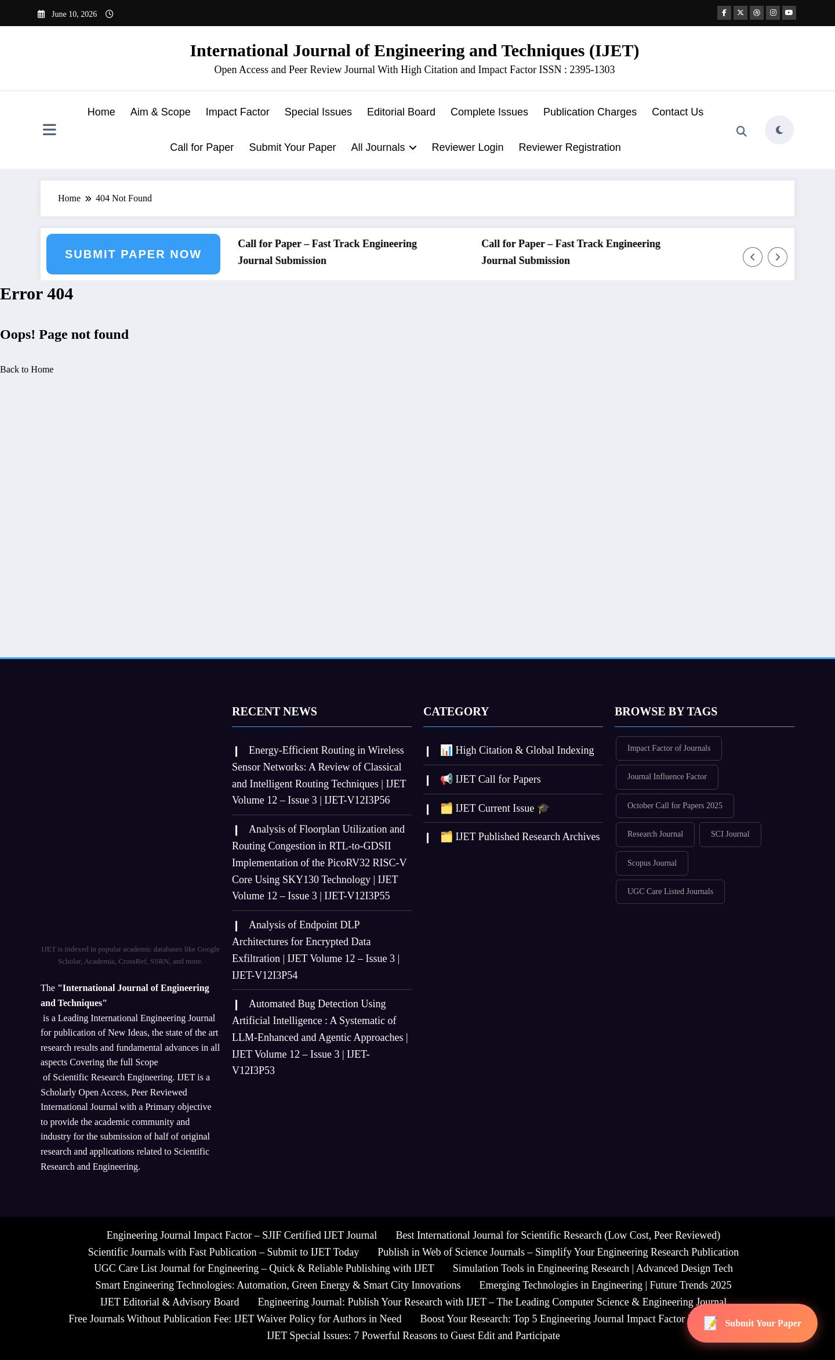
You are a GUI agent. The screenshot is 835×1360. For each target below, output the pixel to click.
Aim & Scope (160, 112)
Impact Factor (238, 112)
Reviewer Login (468, 147)
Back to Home (26, 369)
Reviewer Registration (570, 147)
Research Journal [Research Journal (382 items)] (655, 834)
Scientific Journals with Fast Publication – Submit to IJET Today (224, 1252)
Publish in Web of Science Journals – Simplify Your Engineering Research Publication (558, 1252)
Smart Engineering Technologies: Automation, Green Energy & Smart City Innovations (277, 1285)
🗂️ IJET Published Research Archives (520, 836)
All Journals (383, 147)
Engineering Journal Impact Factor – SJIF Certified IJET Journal (242, 1235)
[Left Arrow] (752, 257)
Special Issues (318, 112)
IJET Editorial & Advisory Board (169, 1302)
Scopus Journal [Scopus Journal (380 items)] (652, 863)
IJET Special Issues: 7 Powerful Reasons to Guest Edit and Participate (413, 1335)
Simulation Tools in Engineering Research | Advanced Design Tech (593, 1268)
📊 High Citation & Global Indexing (517, 750)
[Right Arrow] (777, 257)
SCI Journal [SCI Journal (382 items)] (730, 834)
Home (101, 112)
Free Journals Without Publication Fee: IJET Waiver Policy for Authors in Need (234, 1319)
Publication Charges (590, 112)
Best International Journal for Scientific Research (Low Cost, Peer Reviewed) (557, 1235)
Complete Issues (489, 112)
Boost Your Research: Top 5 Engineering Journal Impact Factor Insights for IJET (589, 1319)
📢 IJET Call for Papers (490, 779)
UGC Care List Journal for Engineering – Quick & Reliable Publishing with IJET (264, 1268)
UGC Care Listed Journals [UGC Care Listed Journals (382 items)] (670, 891)
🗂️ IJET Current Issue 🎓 (495, 808)
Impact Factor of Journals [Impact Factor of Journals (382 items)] (668, 748)
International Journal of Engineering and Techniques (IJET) (414, 50)
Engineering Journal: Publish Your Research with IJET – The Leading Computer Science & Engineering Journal (492, 1302)
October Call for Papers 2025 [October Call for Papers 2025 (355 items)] (675, 805)
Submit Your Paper (292, 147)
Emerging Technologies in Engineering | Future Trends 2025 (605, 1285)
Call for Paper (202, 147)
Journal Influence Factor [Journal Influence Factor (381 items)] (667, 776)
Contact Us (677, 112)
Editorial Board (401, 112)
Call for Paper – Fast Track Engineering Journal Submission (331, 252)
